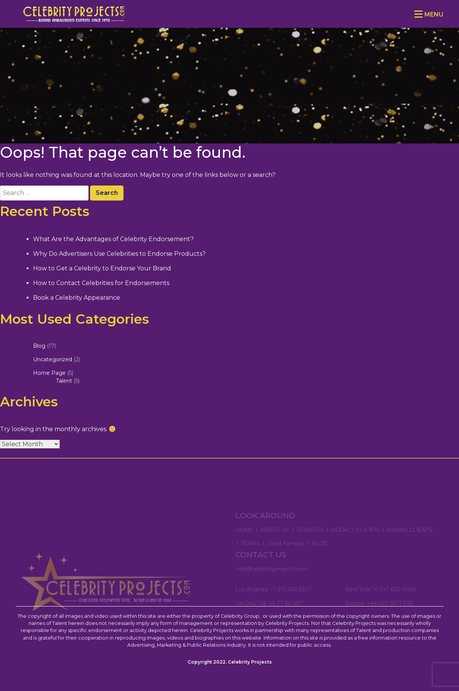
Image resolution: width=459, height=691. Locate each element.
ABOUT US (274, 537)
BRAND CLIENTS (410, 537)
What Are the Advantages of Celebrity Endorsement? (113, 239)
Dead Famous (285, 551)
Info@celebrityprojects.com (271, 574)
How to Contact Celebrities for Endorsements (101, 283)
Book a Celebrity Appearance (76, 297)
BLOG (320, 551)
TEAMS (250, 551)
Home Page (49, 373)
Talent (64, 380)
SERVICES (310, 537)
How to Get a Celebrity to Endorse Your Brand (102, 268)
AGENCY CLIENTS (355, 537)
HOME (244, 537)
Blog (39, 345)
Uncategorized (52, 359)
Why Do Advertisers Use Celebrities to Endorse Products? (119, 253)
